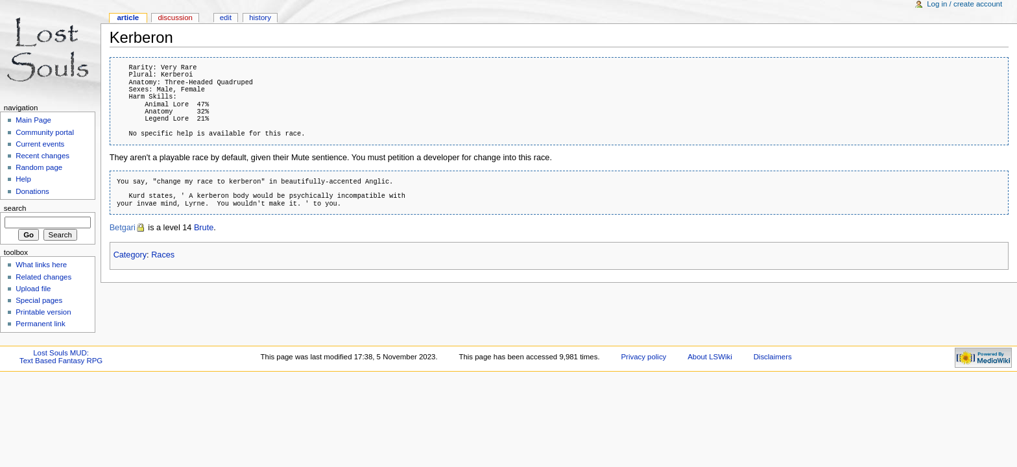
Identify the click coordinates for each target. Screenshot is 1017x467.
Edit (226, 17)
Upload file (33, 289)
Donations (32, 191)
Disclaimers (773, 357)
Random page (39, 167)
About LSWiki (710, 357)
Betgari (123, 227)
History (260, 17)
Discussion (175, 17)
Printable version (43, 312)
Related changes (43, 277)
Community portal (45, 132)
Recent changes (42, 156)
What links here (41, 265)
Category (130, 254)
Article (128, 17)
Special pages (39, 300)
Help (23, 179)
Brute (203, 227)
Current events (40, 144)
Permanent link (40, 324)
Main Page (33, 120)
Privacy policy (643, 357)
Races (162, 254)
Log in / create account (964, 4)
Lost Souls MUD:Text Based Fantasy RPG (60, 357)
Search (15, 208)
